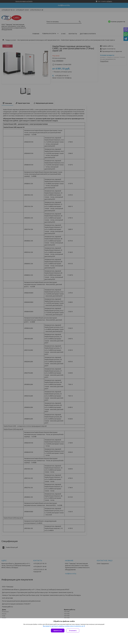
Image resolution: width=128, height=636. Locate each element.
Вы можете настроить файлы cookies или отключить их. (63, 626)
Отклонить (73, 630)
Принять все (58, 630)
